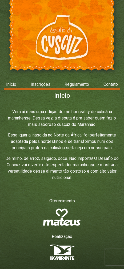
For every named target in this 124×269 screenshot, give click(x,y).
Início (11, 84)
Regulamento (77, 84)
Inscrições (40, 84)
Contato (110, 84)
